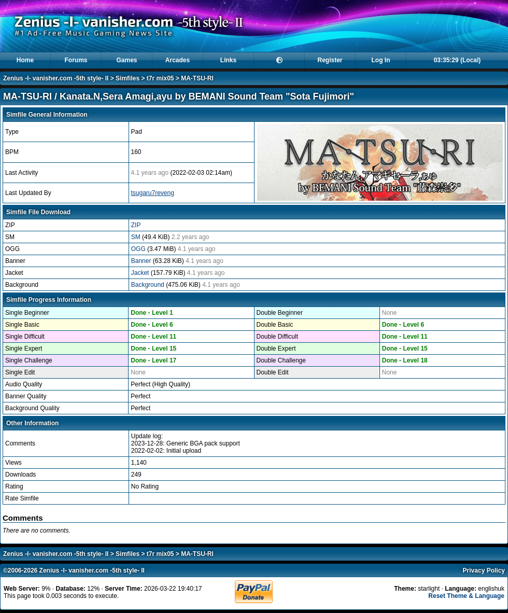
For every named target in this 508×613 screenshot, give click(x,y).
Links (228, 60)
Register (329, 60)
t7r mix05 (160, 78)
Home (25, 60)
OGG (139, 249)
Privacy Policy (484, 570)
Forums (75, 60)
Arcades (177, 60)
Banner (142, 260)
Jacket (141, 272)
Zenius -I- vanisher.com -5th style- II (55, 78)
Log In (381, 60)
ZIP (136, 225)
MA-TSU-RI (197, 78)
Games (126, 60)
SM (136, 237)
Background (148, 284)
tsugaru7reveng (152, 193)
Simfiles (127, 78)
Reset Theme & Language (466, 596)
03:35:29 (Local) (457, 60)
